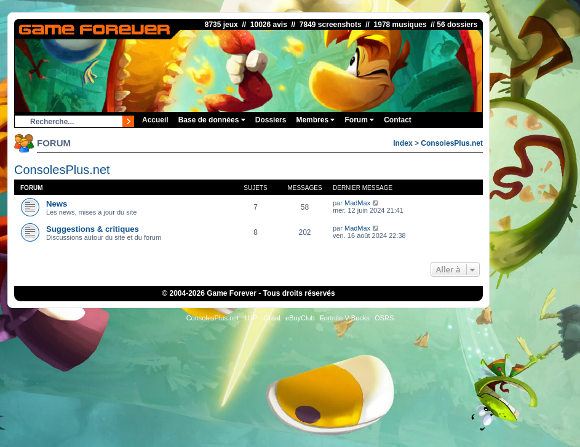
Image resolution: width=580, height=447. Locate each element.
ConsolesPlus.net (452, 143)
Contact (397, 120)
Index (402, 143)
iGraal (271, 318)
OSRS (384, 318)
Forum (359, 120)
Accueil (155, 120)
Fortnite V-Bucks (345, 318)
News (56, 203)
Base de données (211, 120)
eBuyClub (300, 318)
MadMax (357, 203)
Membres (315, 120)
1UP (250, 318)
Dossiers (271, 120)
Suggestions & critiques (92, 229)
